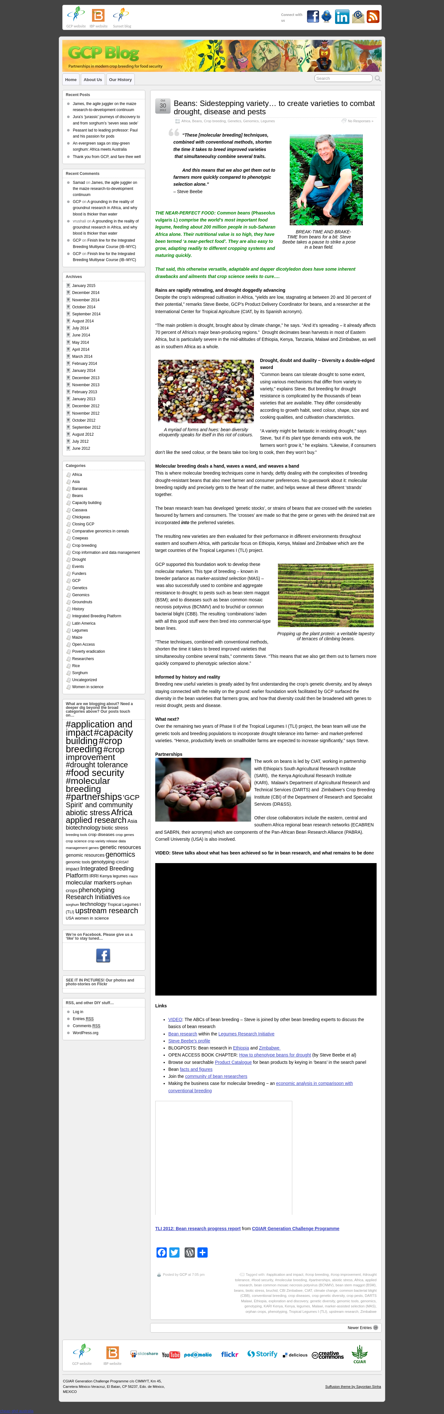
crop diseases (299, 1295)
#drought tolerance (97, 765)
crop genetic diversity (328, 1295)
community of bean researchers (216, 1076)
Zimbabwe (270, 1047)
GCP (183, 1274)
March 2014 (82, 356)
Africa (185, 121)
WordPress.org (85, 1033)
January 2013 (84, 399)
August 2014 (83, 321)
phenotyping (277, 1311)
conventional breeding (269, 1295)
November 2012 (85, 413)
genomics (368, 1301)
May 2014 (80, 342)
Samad (79, 182)
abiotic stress (342, 1280)
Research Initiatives (94, 896)
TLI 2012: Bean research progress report (198, 1228)
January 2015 (84, 285)
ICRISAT (122, 862)
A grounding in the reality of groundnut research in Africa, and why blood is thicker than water (105, 207)
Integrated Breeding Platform (96, 616)
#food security (262, 1280)
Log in (78, 1012)
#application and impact (284, 1274)
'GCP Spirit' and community (103, 801)
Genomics (251, 121)
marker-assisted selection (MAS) (350, 1306)
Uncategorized (84, 680)
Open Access (83, 644)
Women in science (87, 687)
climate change (326, 1290)
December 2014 (85, 292)
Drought (79, 559)
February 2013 (84, 392)
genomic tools (348, 1301)
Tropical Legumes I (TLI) (308, 1311)
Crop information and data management (106, 552)
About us (93, 79)
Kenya (290, 1306)
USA (70, 918)
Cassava (79, 510)
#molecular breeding (291, 1280)
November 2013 (85, 385)
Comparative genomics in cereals (100, 531)
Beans (197, 121)
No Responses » (360, 121)
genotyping (253, 1306)
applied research (96, 820)
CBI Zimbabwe (290, 1290)
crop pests (355, 1295)
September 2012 (86, 427)
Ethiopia (241, 1047)
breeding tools (76, 835)
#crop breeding (317, 1274)
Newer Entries (363, 1327)
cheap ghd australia (17, 1411)
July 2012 (80, 441)
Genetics (234, 121)
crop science (76, 841)
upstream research (343, 1311)
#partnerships (319, 1280)
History (78, 609)
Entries (83, 1019)
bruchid (272, 1290)
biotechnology (83, 827)
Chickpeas (81, 517)
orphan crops (256, 1311)
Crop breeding (215, 121)
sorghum (72, 904)
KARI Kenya (273, 1306)
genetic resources (120, 847)
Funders (79, 573)
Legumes (268, 121)
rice (126, 897)
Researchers (83, 659)
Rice (76, 666)
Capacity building (86, 502)
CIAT (308, 1290)
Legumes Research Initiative (246, 1033)
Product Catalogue (233, 1062)
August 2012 (83, 434)
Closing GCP (83, 524)
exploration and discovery (288, 1301)
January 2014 (84, 370)
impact (72, 868)
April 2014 (80, 349)
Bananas (79, 488)
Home (71, 79)
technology (93, 904)
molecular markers (91, 882)
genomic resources (85, 855)
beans (239, 1290)
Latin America (84, 623)
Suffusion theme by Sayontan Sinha (353, 1386)
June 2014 (81, 335)
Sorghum (80, 673)
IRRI (94, 875)
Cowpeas (80, 538)
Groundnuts (82, 602)
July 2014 (80, 328)
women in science (92, 918)
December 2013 (85, 378)
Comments (86, 1026)
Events (78, 566)
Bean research (182, 1033)
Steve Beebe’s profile (189, 1040)
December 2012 (85, 406)
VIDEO (175, 1019)
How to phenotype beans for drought (275, 1054)
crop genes (125, 834)
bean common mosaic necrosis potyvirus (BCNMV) (294, 1285)
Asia (76, 481)
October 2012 (84, 420)
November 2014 (85, 300)
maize (133, 876)
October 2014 (84, 307)
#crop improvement (346, 1274)
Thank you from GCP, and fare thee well (107, 156)
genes (93, 848)
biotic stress (255, 1290)
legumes (303, 1306)
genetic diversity (322, 1301)
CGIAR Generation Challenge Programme (296, 1228)
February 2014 (84, 363)
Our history (120, 79)
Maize (77, 637)
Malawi (317, 1306)
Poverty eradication (88, 651)
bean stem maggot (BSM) (356, 1285)
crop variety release (103, 841)
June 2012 (81, 448)
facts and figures (196, 1069)
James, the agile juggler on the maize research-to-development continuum (105, 188)
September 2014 (86, 314)
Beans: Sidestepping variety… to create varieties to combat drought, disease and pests (274, 107)
